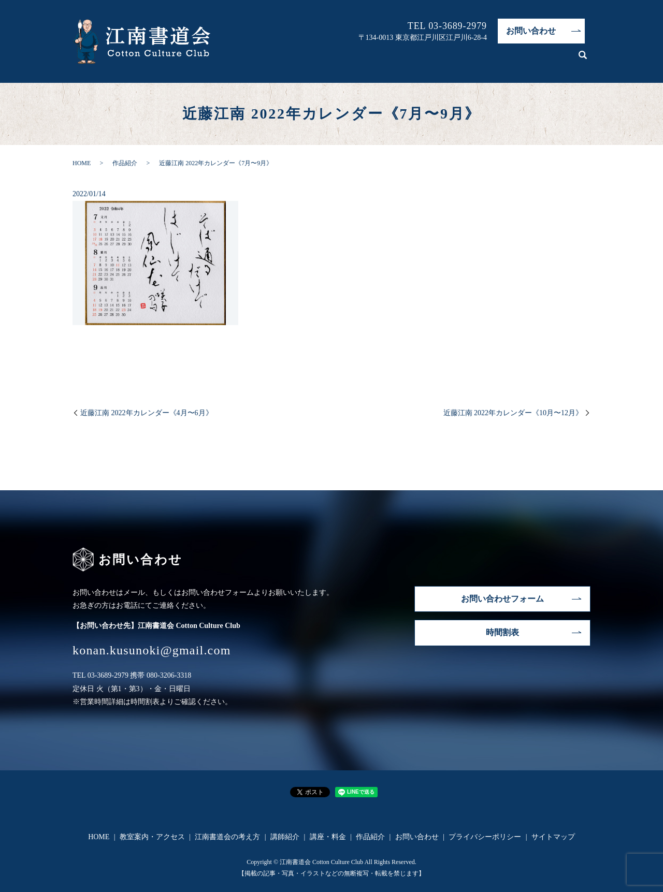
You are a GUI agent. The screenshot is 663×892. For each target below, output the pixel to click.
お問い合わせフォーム (502, 598)
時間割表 (502, 632)
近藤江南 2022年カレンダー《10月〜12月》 (513, 413)
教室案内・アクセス (350, 60)
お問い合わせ (531, 30)
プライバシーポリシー (485, 837)
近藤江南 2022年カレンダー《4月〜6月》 (146, 413)
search (582, 60)
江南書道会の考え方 (422, 60)
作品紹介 (556, 60)
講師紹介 (477, 60)
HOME (298, 60)
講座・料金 (517, 60)
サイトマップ (553, 837)
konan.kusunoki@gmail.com (152, 650)
